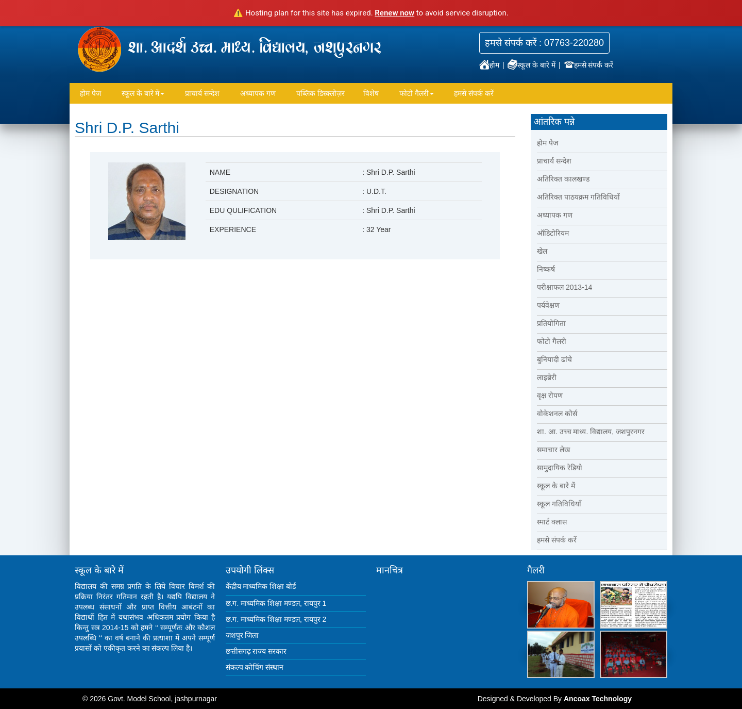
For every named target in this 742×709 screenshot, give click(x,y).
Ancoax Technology (598, 699)
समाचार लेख (553, 450)
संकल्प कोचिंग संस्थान (255, 667)
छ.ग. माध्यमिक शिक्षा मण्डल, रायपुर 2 (276, 619)
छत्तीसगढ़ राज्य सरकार (256, 651)
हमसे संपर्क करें (589, 65)
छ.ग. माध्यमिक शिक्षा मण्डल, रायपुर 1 (276, 603)
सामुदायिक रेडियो (559, 468)
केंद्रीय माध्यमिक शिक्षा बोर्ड (261, 586)
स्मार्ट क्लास (552, 522)
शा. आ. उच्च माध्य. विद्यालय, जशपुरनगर (591, 431)
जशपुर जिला (242, 635)
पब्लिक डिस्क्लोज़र (320, 93)
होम (490, 65)
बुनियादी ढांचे (554, 359)
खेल (542, 251)
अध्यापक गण (258, 93)
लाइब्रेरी (546, 377)
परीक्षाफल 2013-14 (564, 287)
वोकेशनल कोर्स (557, 413)
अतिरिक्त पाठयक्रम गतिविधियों (578, 197)
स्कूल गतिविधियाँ (559, 504)
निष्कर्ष (546, 269)
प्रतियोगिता (551, 323)
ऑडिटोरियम (553, 233)
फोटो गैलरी (416, 93)
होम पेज (90, 93)
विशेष (371, 93)
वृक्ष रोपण (550, 395)
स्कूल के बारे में (532, 65)
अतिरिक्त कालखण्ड (563, 179)
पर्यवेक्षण (548, 305)
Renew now (394, 13)
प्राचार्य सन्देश (202, 93)
